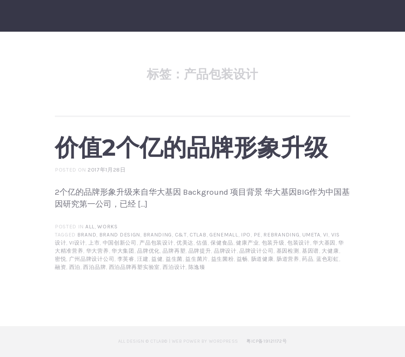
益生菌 (174, 259)
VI (325, 234)
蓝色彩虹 (327, 259)
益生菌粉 (222, 259)
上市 (94, 243)
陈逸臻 (196, 267)
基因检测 (287, 251)
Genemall (223, 234)
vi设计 (77, 243)
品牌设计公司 (256, 251)
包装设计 (298, 243)
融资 (60, 267)
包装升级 (273, 243)
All (90, 226)
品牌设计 (225, 251)
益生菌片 (196, 259)
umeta (311, 234)
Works (107, 226)
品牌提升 (199, 251)
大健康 (330, 251)
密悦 (60, 259)
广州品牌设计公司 (92, 259)
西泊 (74, 267)
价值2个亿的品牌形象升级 (191, 147)
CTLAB (198, 234)
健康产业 (247, 243)
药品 (307, 259)
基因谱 (310, 251)
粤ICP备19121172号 (266, 341)
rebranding (281, 234)
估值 (201, 243)
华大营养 (97, 251)
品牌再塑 (174, 251)
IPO (246, 234)
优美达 (184, 243)
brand (87, 234)
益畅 (242, 259)
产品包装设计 (156, 243)
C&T (181, 234)
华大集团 (123, 251)
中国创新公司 (120, 243)
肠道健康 (262, 259)
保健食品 (221, 243)
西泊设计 (174, 267)
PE (257, 234)
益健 (157, 259)
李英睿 (125, 259)
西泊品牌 (94, 267)
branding (157, 234)
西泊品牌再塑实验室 (134, 267)
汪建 (142, 259)
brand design (119, 234)
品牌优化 (148, 251)
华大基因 (324, 243)
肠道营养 (287, 259)
